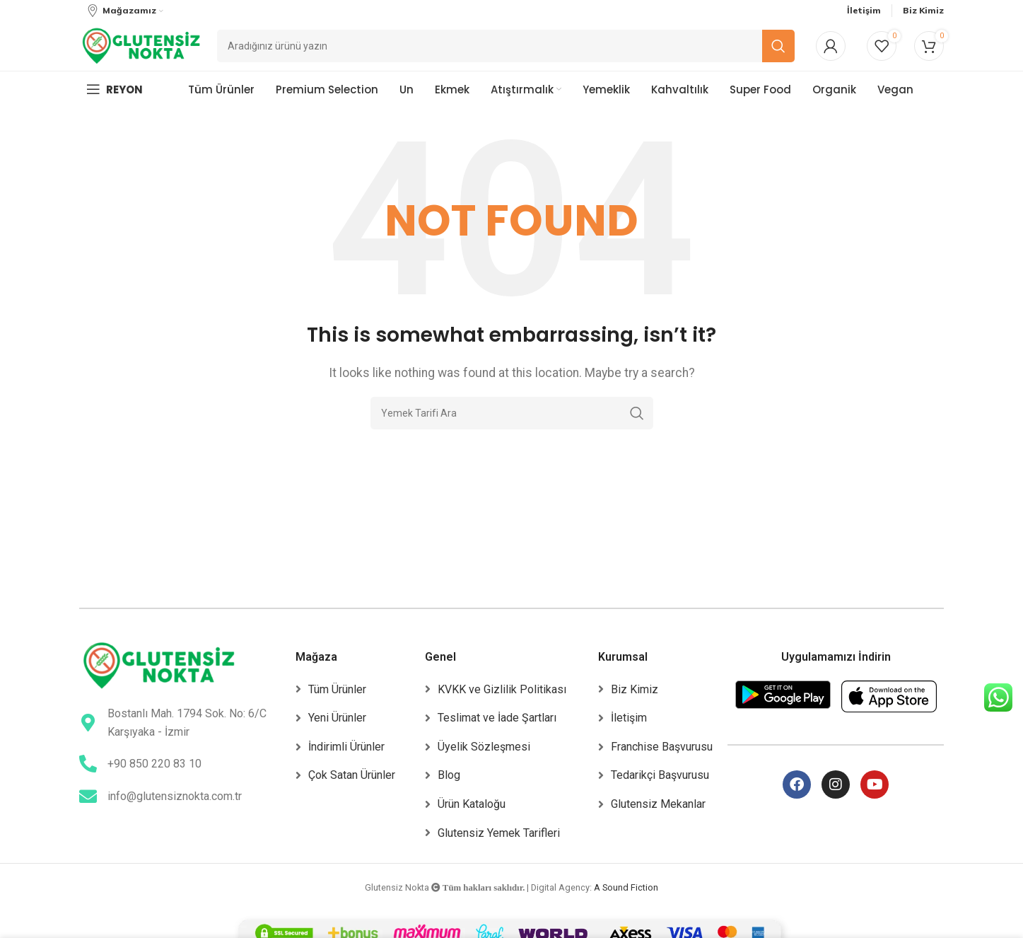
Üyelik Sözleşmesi (484, 746)
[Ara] (511, 413)
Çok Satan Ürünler (351, 775)
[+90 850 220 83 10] (88, 763)
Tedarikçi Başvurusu (660, 775)
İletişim (629, 717)
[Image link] (158, 664)
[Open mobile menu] (114, 89)
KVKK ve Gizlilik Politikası (502, 689)
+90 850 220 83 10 (154, 763)
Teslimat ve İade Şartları (497, 717)
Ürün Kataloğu (471, 804)
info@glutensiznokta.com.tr (174, 796)
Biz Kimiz (634, 689)
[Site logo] (141, 45)
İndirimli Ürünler (346, 746)
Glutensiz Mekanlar (658, 804)
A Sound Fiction (626, 887)
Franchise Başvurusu (662, 746)
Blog (449, 775)
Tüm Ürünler (337, 689)
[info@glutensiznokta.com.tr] (88, 796)
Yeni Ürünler (337, 717)
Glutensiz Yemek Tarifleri (499, 833)
